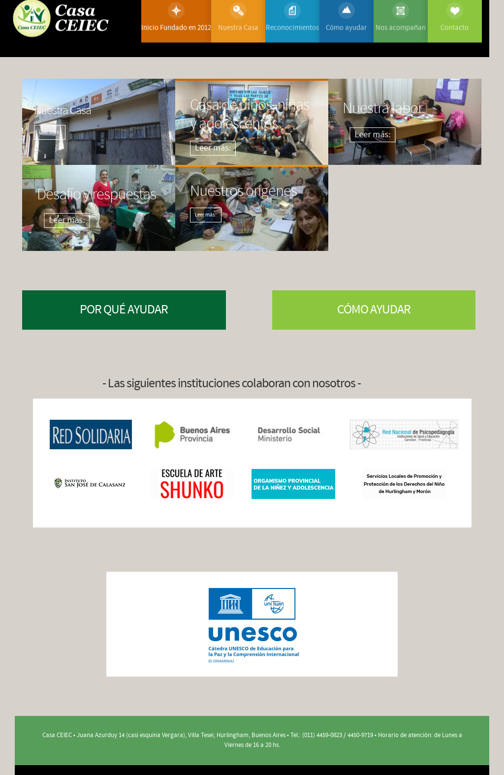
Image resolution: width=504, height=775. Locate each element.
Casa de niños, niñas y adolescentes (237, 107)
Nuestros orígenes (229, 188)
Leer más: (50, 132)
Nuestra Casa (62, 110)
